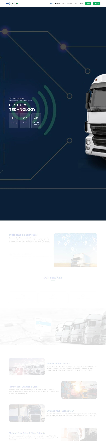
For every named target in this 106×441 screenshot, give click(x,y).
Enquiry (97, 3)
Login (88, 3)
